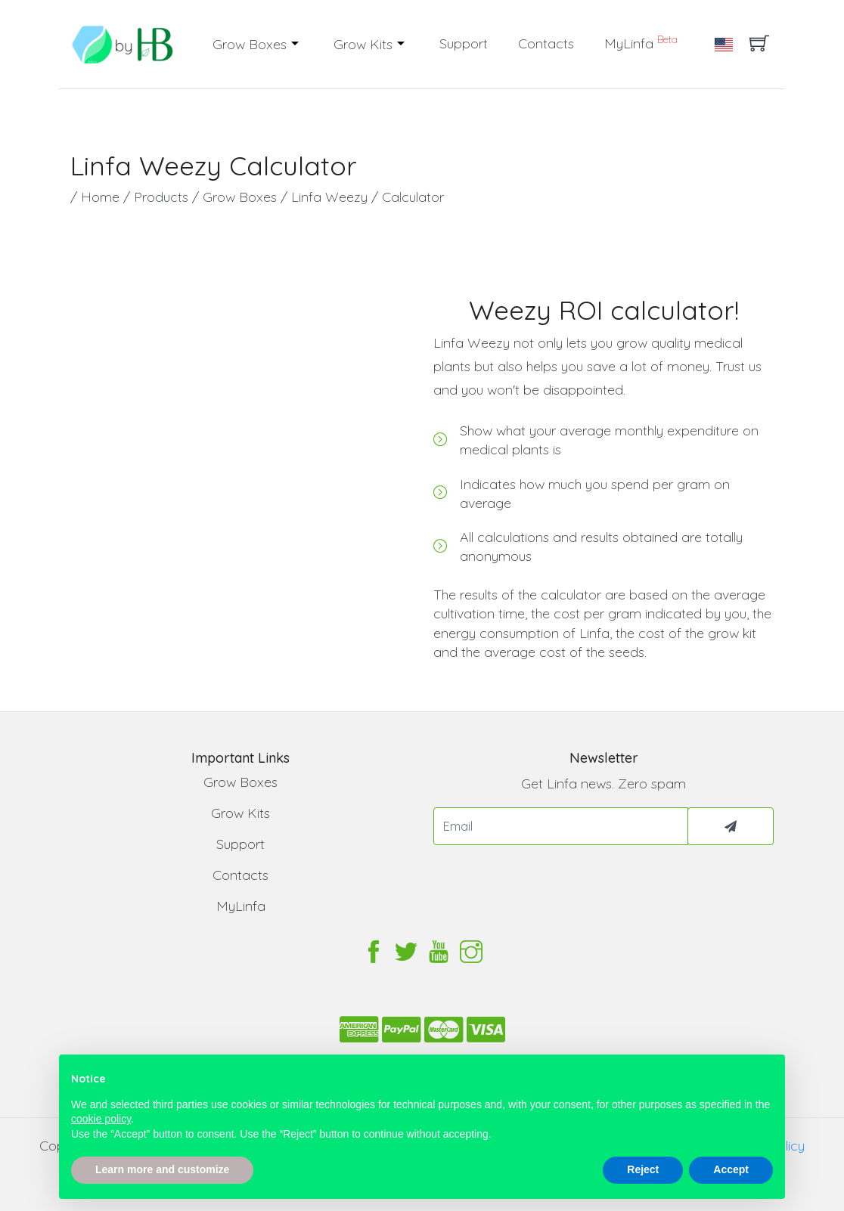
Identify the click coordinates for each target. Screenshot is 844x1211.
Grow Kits (365, 44)
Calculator (413, 197)
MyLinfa (641, 42)
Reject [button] (643, 1169)
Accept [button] (731, 1169)
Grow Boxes (251, 44)
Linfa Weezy (331, 197)
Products (163, 197)
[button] (296, 44)
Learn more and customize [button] (162, 1169)
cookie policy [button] (101, 1119)
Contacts (546, 43)
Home (102, 197)
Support (463, 43)
